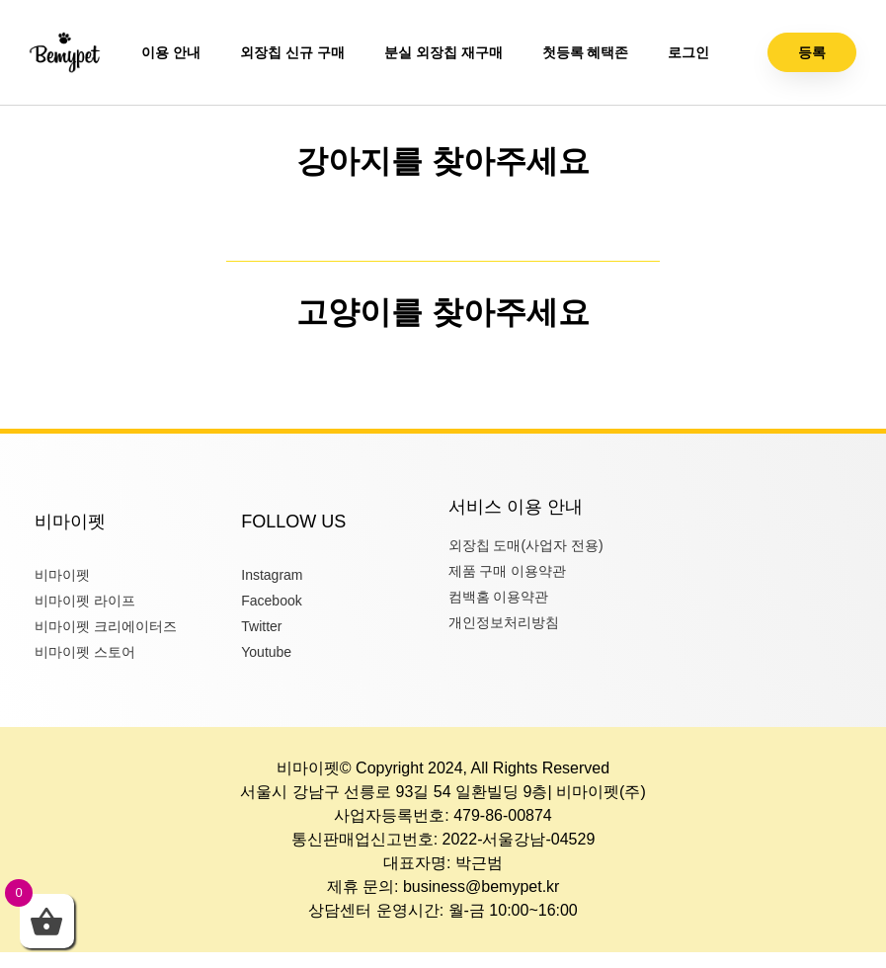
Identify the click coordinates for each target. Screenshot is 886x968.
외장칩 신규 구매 (292, 52)
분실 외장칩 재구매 (443, 52)
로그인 (688, 52)
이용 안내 (171, 52)
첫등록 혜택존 (585, 52)
